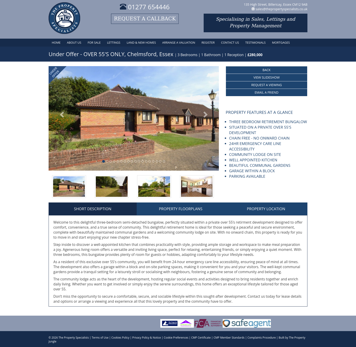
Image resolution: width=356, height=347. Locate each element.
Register (208, 42)
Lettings (113, 42)
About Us (74, 42)
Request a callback (145, 19)
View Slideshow (266, 77)
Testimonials (255, 42)
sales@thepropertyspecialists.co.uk (281, 9)
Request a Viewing (266, 85)
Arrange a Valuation (178, 42)
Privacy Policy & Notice (146, 338)
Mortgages (281, 42)
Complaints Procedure (261, 338)
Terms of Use (100, 338)
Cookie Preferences (176, 338)
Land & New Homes (141, 42)
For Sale (94, 42)
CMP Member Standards (229, 338)
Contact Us (230, 42)
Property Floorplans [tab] (180, 208)
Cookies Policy (120, 338)
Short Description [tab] (92, 208)
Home (56, 42)
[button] (61, 118)
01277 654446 (145, 6)
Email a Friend (267, 92)
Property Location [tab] (266, 208)
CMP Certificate (201, 338)
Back (266, 70)
